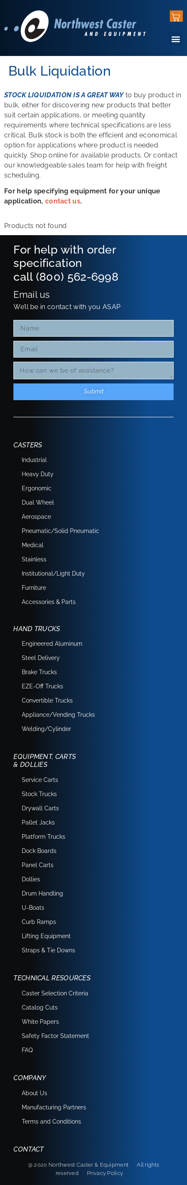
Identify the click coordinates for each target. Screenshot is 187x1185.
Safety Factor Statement (55, 1036)
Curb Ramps (39, 922)
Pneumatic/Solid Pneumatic (60, 531)
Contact (28, 1149)
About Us (34, 1093)
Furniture (34, 587)
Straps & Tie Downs (48, 950)
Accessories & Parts (49, 602)
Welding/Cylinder (46, 729)
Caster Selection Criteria (55, 993)
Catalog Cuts (40, 1007)
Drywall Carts (40, 808)
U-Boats (33, 907)
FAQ (27, 1050)
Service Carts (40, 779)
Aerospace (36, 516)
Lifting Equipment (46, 936)
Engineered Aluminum (52, 643)
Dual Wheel (38, 502)
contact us (62, 201)
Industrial (34, 460)
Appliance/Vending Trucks (58, 714)
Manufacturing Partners (54, 1107)
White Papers (40, 1021)
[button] (176, 39)
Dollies (31, 879)
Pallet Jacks (38, 822)
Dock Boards (39, 851)
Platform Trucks (43, 836)
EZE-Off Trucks (42, 686)
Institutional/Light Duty (53, 573)
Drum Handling (42, 893)
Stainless (34, 559)
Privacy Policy (105, 1173)
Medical (33, 545)
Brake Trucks (39, 672)
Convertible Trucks (47, 700)
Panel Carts (38, 865)
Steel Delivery (41, 658)
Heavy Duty (38, 474)
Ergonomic (36, 488)
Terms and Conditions (51, 1121)
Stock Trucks (39, 794)
